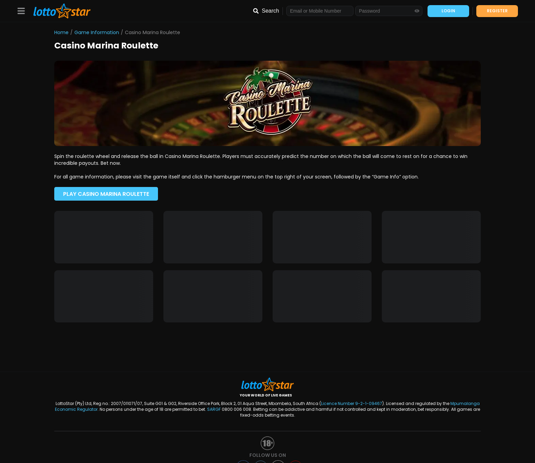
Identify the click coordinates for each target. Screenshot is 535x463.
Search (270, 11)
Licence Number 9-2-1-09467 (351, 403)
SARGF (214, 409)
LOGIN (448, 11)
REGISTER (497, 11)
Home (61, 32)
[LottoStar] (58, 11)
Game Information (96, 32)
